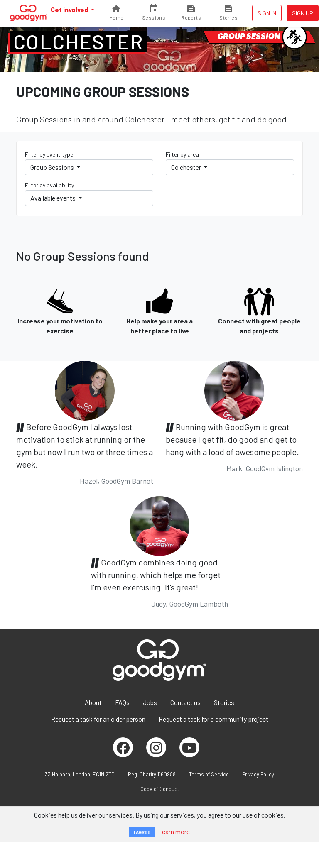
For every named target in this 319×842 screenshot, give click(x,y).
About (93, 702)
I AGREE (142, 832)
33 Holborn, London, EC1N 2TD (80, 774)
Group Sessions (52, 167)
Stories (224, 702)
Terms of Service (209, 774)
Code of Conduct (159, 789)
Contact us (185, 702)
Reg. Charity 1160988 (152, 774)
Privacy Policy (258, 774)
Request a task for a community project (213, 719)
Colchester (78, 41)
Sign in (267, 13)
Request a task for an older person (98, 719)
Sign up (302, 13)
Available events (53, 198)
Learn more (174, 831)
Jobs (150, 702)
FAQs (122, 702)
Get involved (70, 9)
